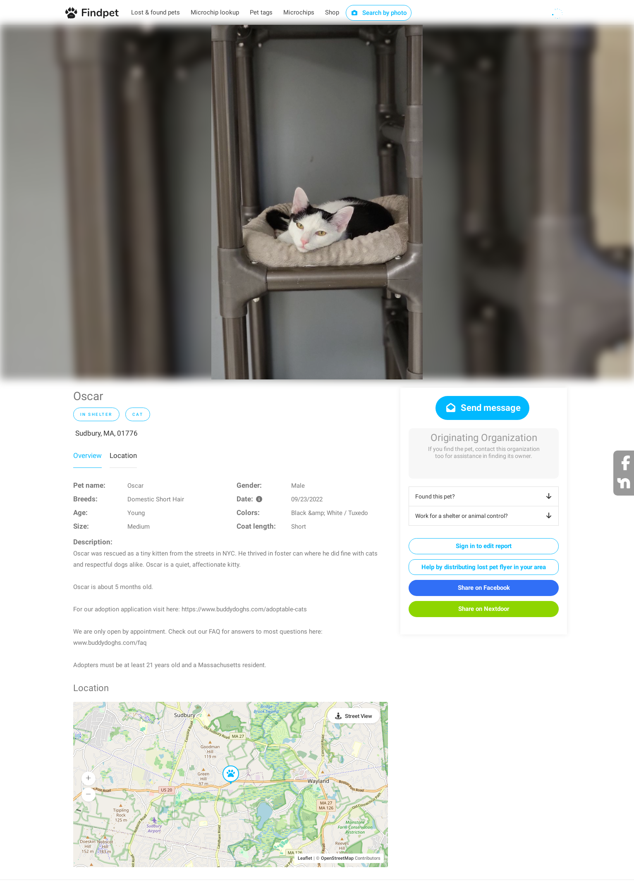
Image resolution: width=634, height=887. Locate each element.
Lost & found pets (155, 12)
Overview (87, 455)
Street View (358, 716)
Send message (482, 408)
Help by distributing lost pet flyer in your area (483, 567)
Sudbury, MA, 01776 (106, 433)
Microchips (298, 12)
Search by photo (378, 13)
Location (123, 455)
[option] (317, 202)
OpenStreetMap (337, 858)
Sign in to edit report (484, 546)
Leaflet (305, 858)
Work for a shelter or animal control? (485, 515)
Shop (332, 12)
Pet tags (261, 12)
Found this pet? (485, 496)
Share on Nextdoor (483, 609)
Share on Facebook (484, 587)
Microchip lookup (215, 12)
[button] (224, 765)
